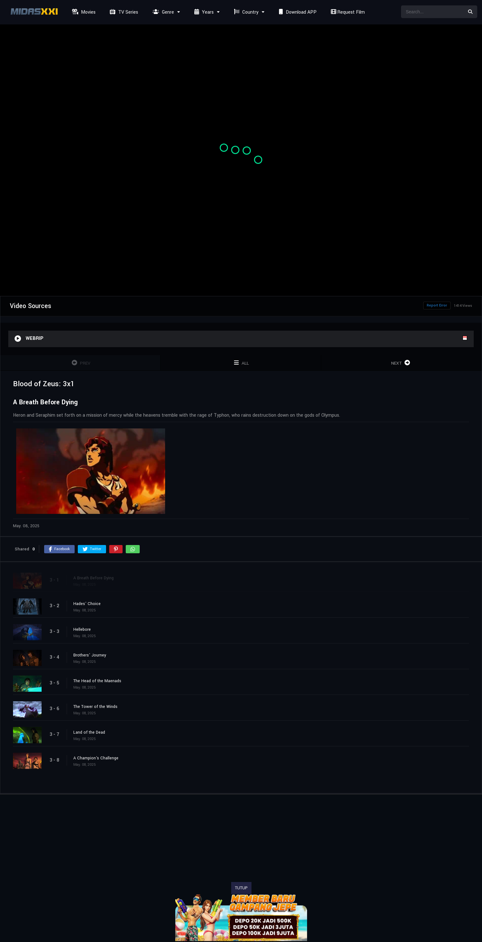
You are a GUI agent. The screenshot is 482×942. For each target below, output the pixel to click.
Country (245, 12)
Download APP (297, 12)
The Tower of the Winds (95, 707)
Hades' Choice (87, 604)
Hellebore (82, 629)
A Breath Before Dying (93, 578)
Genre (162, 12)
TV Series (123, 12)
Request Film (347, 12)
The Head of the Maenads (97, 681)
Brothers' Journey (89, 655)
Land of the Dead (89, 732)
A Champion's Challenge (95, 758)
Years (203, 12)
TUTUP (241, 888)
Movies (83, 12)
